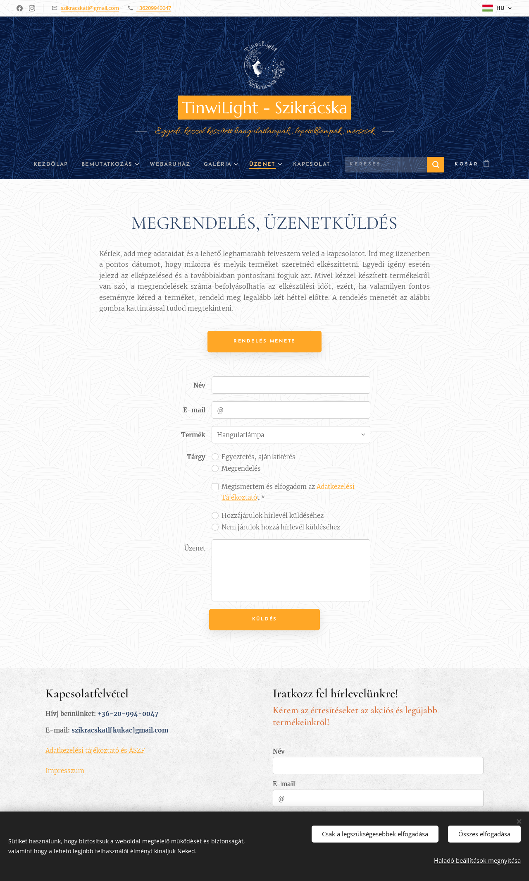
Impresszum (64, 770)
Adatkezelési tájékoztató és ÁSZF (95, 750)
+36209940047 (153, 8)
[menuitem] (41, 164)
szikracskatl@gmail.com (90, 8)
